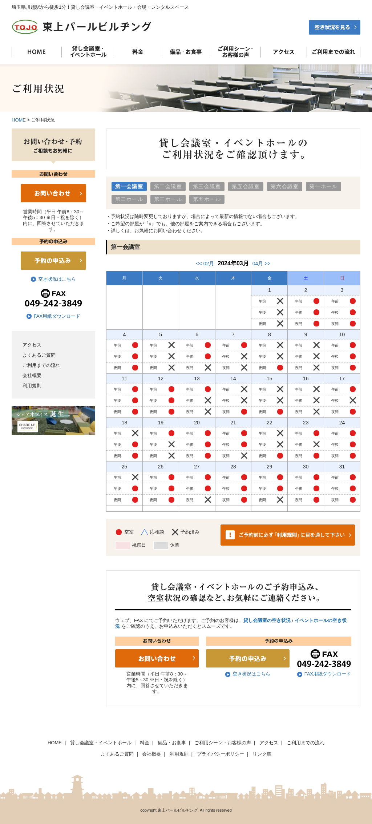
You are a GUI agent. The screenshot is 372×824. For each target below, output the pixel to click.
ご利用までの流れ (41, 365)
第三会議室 (207, 186)
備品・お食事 (172, 742)
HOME (19, 120)
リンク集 (261, 754)
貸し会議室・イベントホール (101, 742)
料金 (144, 742)
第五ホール (207, 199)
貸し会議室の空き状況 (267, 620)
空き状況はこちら (57, 279)
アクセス (32, 345)
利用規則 (32, 385)
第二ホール (129, 199)
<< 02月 (205, 263)
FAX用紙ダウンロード (57, 316)
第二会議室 (168, 186)
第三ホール (168, 199)
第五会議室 (246, 186)
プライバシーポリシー (220, 754)
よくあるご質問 (39, 355)
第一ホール (323, 186)
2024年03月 (233, 263)
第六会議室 (285, 186)
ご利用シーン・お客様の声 (222, 742)
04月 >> (261, 263)
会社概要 (32, 375)
